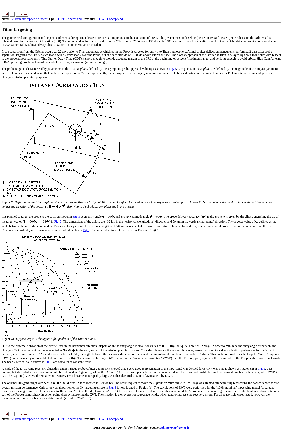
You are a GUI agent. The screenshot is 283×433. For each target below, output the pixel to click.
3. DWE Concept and (69, 19)
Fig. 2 (172, 68)
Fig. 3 (76, 216)
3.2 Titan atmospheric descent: (29, 19)
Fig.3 (86, 230)
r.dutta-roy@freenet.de (174, 427)
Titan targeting (17, 29)
